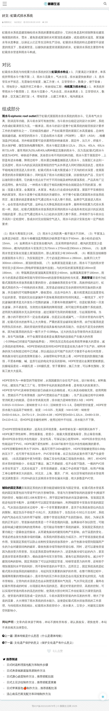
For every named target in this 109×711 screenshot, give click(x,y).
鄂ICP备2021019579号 (44, 706)
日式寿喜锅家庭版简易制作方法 (26, 670)
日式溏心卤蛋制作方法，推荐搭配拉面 (30, 676)
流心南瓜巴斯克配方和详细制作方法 (29, 694)
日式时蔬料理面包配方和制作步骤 (27, 664)
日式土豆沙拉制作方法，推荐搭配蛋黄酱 (31, 682)
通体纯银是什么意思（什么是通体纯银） (39, 635)
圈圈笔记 (6, 22)
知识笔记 (18, 22)
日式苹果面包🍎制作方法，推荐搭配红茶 (32, 688)
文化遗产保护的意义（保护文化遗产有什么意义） (44, 642)
